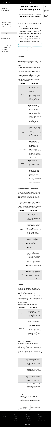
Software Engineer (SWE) (5, 15)
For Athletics (28, 416)
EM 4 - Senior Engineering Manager (8, 45)
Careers (15, 416)
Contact (15, 418)
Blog (9, 2)
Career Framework (14, 2)
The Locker (4, 416)
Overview (27, 414)
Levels (2, 18)
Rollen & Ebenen (4, 8)
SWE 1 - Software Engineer (6, 22)
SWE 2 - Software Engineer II (7, 24)
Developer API (26, 2)
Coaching (45, 11)
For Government (28, 420)
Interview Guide (37, 2)
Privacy (39, 418)
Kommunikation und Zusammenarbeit (47, 10)
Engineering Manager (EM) (5, 38)
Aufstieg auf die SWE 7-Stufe (46, 16)
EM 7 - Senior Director (5, 51)
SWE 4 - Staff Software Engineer (7, 28)
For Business (28, 418)
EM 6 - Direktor (4, 49)
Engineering (16, 420)
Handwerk (45, 7)
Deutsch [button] (45, 2)
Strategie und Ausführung (46, 14)
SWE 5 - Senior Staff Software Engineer (8, 31)
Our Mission (16, 414)
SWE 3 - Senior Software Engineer (7, 26)
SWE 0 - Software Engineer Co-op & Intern (9, 20)
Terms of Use (40, 414)
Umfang (45, 6)
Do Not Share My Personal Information (42, 421)
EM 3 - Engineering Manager (6, 42)
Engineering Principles (20, 2)
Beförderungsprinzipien (5, 10)
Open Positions (32, 3)
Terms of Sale (40, 416)
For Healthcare (28, 422)
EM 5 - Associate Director (6, 47)
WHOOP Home (4, 414)
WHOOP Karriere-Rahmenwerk (6, 6)
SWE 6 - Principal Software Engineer (8, 33)
